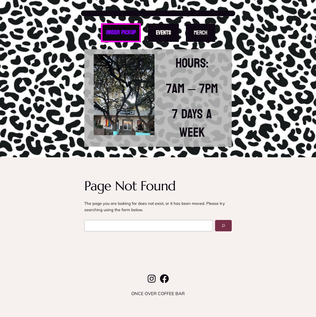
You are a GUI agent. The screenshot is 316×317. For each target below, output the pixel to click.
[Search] (223, 225)
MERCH (200, 32)
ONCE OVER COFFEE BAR (158, 13)
